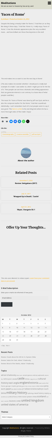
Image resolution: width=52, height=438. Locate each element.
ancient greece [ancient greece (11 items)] (27, 375)
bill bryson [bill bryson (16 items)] (8, 379)
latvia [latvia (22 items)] (3, 393)
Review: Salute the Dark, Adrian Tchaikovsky (16, 360)
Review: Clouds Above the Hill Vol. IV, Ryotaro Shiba (18, 357)
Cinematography (8, 134)
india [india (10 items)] (37, 386)
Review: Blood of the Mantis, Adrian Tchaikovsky (17, 364)
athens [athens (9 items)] (47, 375)
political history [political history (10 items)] (12, 397)
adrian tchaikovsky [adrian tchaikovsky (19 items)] (8, 375)
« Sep (3, 346)
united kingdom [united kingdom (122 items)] (32, 400)
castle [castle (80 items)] (21, 378)
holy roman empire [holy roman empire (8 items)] (30, 386)
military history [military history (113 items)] (16, 392)
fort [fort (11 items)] (47, 383)
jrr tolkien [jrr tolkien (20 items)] (26, 389)
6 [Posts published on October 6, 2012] (38, 323)
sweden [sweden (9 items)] (6, 401)
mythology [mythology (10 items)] (30, 393)
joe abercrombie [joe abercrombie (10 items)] (17, 389)
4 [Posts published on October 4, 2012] (23, 323)
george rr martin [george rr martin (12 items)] (11, 386)
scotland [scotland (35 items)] (41, 396)
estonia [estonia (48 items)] (34, 382)
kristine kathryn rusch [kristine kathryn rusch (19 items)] (39, 389)
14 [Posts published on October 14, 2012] (45, 328)
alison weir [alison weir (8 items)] (19, 375)
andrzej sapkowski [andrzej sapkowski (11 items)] (38, 375)
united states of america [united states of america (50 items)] (14, 404)
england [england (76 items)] (25, 382)
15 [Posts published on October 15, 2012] (3, 332)
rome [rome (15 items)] (20, 397)
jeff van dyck (36, 134)
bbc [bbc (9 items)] (2, 379)
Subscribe (6, 304)
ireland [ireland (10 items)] (42, 386)
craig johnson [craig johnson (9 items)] (33, 379)
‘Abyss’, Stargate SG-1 (26, 209)
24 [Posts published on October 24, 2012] (17, 336)
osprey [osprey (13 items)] (46, 393)
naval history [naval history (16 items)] (39, 393)
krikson (5, 19)
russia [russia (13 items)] (24, 397)
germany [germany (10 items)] (19, 386)
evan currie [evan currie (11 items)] (42, 383)
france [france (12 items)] (3, 386)
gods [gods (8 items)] (23, 386)
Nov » (8, 346)
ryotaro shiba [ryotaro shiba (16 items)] (31, 397)
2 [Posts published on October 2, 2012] (9, 323)
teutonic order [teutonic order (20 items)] (15, 401)
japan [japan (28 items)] (8, 388)
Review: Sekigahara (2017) (26, 183)
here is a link (17, 109)
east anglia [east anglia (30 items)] (14, 382)
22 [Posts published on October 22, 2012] (3, 336)
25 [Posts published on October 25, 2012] (24, 336)
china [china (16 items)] (27, 379)
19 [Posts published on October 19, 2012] (31, 332)
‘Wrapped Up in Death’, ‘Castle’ (26, 196)
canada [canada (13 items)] (14, 379)
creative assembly (23, 134)
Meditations (8, 3)
